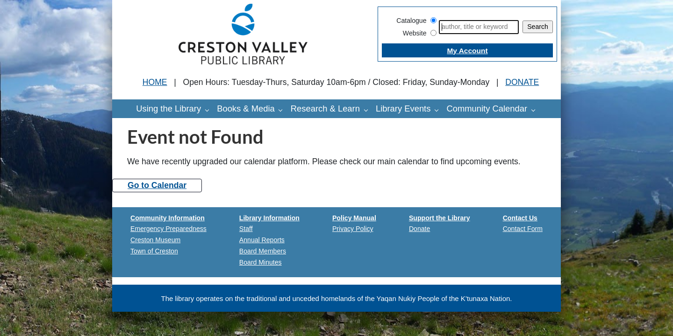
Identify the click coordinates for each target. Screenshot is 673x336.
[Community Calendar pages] (535, 109)
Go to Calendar (157, 185)
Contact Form (523, 228)
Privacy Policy (352, 228)
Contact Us (520, 218)
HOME (155, 82)
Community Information (167, 218)
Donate (419, 228)
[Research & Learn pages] (368, 109)
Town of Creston (154, 251)
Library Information (269, 218)
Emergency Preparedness (168, 228)
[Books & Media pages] (282, 109)
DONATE (522, 82)
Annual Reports (262, 240)
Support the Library (439, 218)
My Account (467, 51)
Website (415, 33)
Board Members (262, 251)
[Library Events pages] (439, 109)
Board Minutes (260, 262)
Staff (246, 228)
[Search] (479, 27)
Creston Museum (155, 240)
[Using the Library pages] (209, 109)
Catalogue (411, 20)
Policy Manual (354, 218)
